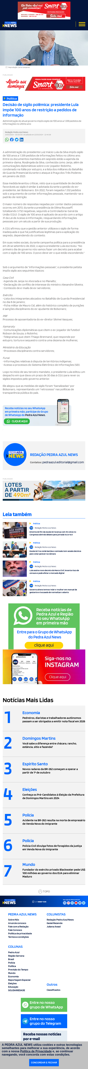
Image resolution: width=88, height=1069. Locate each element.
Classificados (53, 989)
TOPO (44, 891)
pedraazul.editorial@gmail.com (63, 462)
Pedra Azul (13, 952)
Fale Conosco (15, 929)
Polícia (11, 962)
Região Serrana (16, 955)
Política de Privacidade (36, 1051)
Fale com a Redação (18, 926)
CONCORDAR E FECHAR (44, 1062)
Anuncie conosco (17, 923)
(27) (39, 902)
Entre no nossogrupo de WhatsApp (42, 1004)
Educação (13, 986)
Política (12, 966)
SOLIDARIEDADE (16, 990)
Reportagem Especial (19, 979)
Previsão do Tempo (18, 969)
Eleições (12, 983)
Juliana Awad (54, 926)
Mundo (12, 973)
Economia (13, 976)
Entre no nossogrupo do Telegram (41, 1021)
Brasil (11, 959)
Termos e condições (18, 936)
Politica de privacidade (20, 933)
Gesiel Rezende (54, 923)
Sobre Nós (13, 919)
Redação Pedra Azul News (60, 919)
